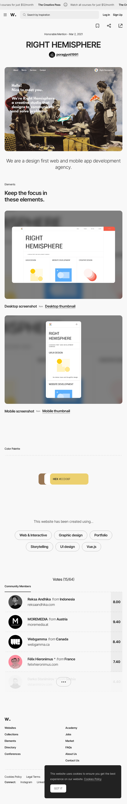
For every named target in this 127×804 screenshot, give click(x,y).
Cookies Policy (13, 776)
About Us (71, 753)
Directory (10, 747)
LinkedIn (42, 782)
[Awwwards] (13, 14)
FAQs (68, 747)
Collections (11, 734)
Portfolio (100, 535)
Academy (71, 727)
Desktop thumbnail (60, 306)
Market (69, 740)
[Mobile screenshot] (63, 359)
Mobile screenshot (19, 411)
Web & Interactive (33, 535)
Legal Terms (33, 776)
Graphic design (70, 535)
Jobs (68, 734)
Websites (10, 727)
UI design (67, 547)
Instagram (26, 782)
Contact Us (72, 760)
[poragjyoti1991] (63, 55)
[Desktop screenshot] (63, 255)
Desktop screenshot (21, 306)
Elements (10, 740)
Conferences (13, 753)
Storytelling (39, 547)
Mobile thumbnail (56, 411)
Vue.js (91, 547)
